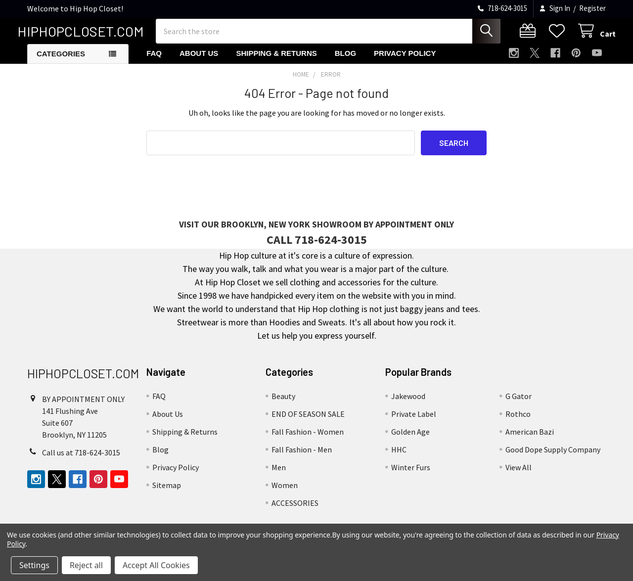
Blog (345, 60)
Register (592, 8)
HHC (399, 457)
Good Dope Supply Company (552, 457)
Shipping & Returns (276, 60)
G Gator (518, 403)
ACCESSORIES (294, 510)
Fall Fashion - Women (307, 439)
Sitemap (166, 492)
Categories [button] (61, 61)
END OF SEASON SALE (308, 421)
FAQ (154, 60)
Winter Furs (410, 475)
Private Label (413, 421)
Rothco (518, 421)
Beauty (283, 403)
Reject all (86, 565)
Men (278, 475)
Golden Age (410, 439)
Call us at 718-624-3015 (81, 460)
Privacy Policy (405, 60)
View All (518, 475)
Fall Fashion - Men (301, 457)
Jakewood (408, 403)
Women (284, 492)
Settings (34, 565)
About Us (199, 60)
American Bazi (529, 439)
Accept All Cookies (156, 565)
